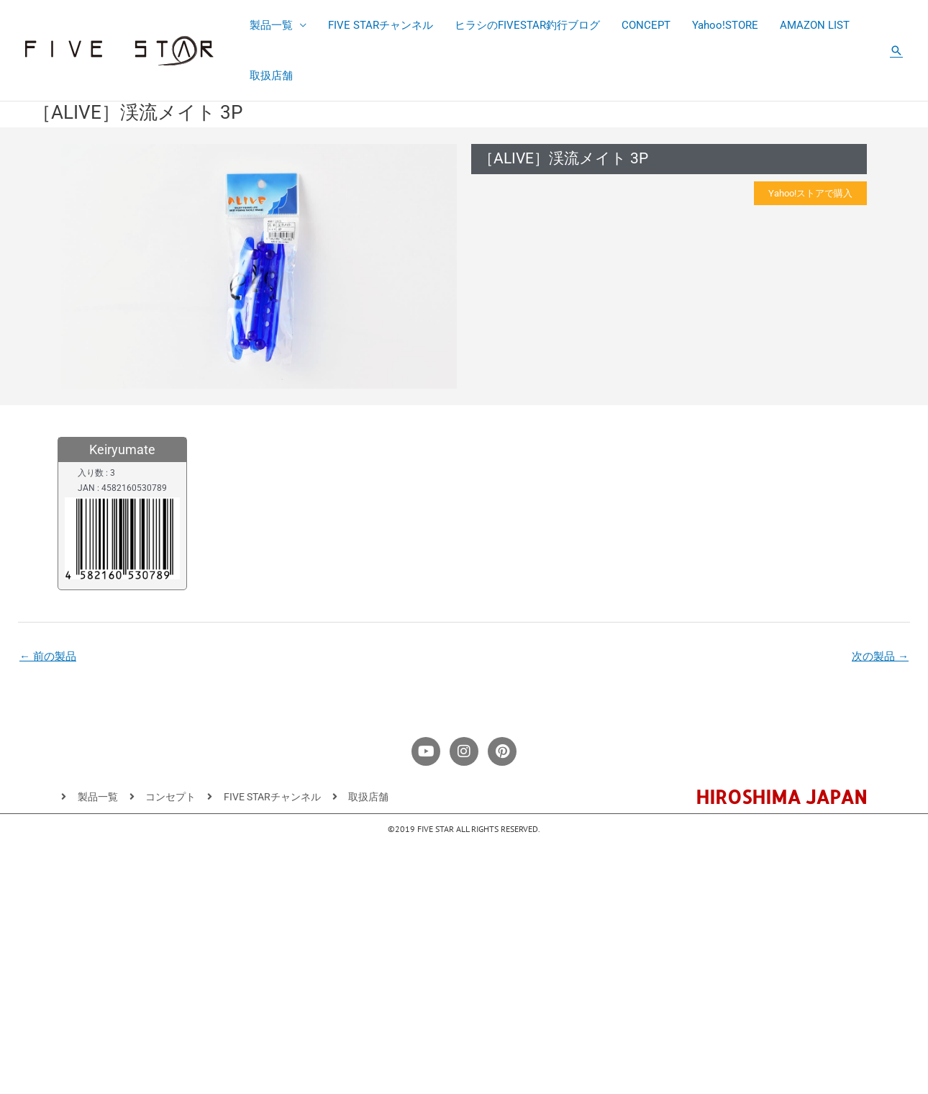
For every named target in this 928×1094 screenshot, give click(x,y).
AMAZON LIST (815, 25)
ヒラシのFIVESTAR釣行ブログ (527, 25)
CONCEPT (646, 25)
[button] (896, 50)
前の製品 (47, 656)
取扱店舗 (271, 75)
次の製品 (880, 656)
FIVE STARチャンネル (380, 25)
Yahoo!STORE (725, 25)
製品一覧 (271, 25)
